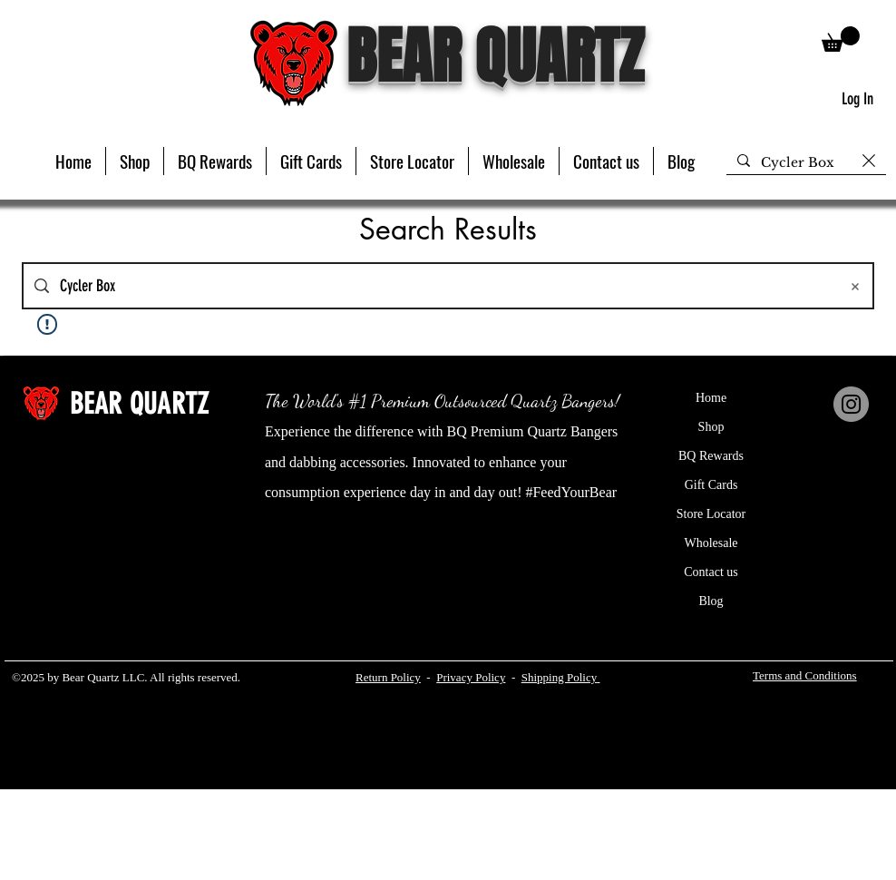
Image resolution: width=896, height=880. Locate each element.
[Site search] (443, 286)
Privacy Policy (470, 677)
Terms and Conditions (805, 675)
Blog (710, 601)
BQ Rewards (711, 456)
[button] (134, 161)
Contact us (711, 572)
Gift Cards (711, 485)
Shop (711, 427)
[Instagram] (851, 404)
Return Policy (388, 677)
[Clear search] (869, 160)
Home (711, 398)
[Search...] (806, 163)
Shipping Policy (559, 677)
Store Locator (711, 514)
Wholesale (710, 543)
